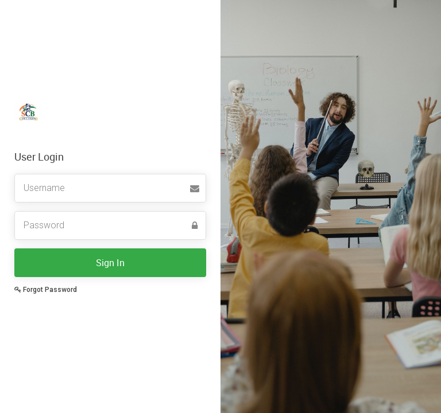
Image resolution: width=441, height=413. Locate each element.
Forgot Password (45, 290)
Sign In (110, 262)
